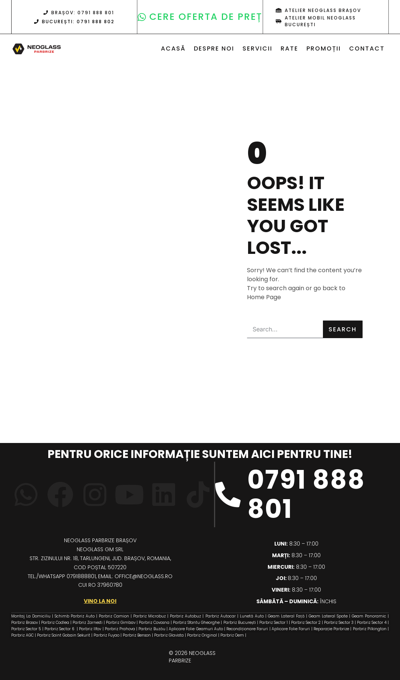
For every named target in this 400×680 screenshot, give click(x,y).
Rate (289, 48)
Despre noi (214, 48)
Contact (367, 48)
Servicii (257, 48)
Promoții (323, 48)
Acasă (173, 48)
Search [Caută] (343, 329)
